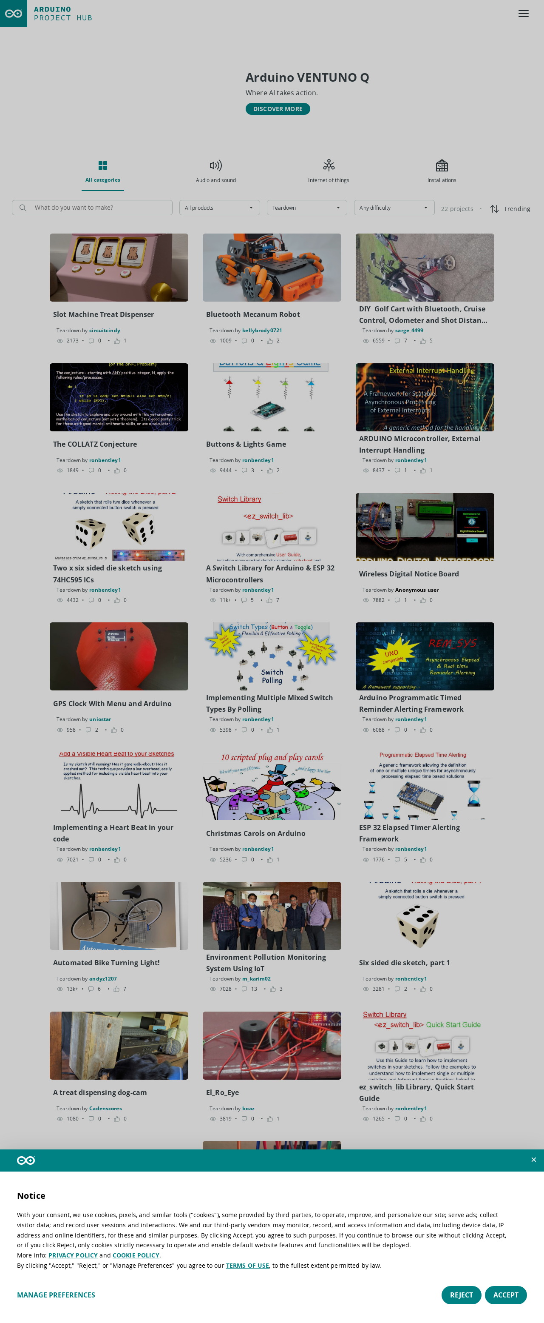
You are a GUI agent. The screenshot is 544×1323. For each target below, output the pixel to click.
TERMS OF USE (247, 1265)
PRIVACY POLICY (73, 1255)
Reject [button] (461, 1295)
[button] (534, 1159)
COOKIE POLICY (136, 1255)
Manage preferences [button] (56, 1295)
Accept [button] (505, 1295)
